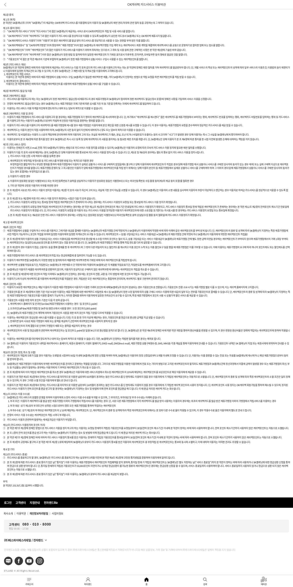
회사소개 (8, 513)
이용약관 (21, 513)
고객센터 (21, 502)
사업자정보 (57, 513)
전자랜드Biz (51, 502)
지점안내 (35, 502)
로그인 (8, 502)
